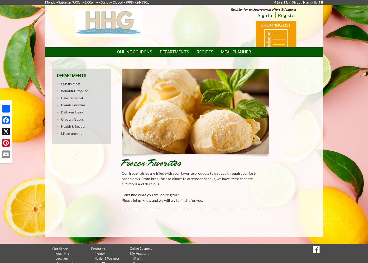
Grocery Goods (72, 119)
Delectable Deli (72, 98)
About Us (62, 254)
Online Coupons (134, 51)
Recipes (205, 51)
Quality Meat (71, 84)
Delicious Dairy (72, 112)
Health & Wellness (107, 258)
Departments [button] (174, 51)
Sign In (265, 15)
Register (287, 15)
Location (62, 258)
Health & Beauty (73, 126)
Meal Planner (236, 51)
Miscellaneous (71, 134)
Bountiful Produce (74, 91)
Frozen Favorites (73, 105)
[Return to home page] (109, 23)
